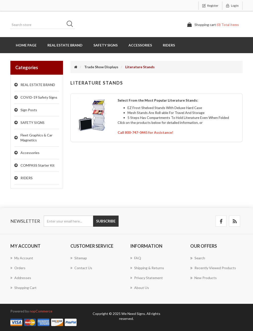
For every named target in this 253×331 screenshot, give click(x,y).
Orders (17, 268)
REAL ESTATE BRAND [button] (65, 45)
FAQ (135, 258)
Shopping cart (23, 288)
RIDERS (27, 178)
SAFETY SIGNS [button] (105, 45)
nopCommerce (41, 311)
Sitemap (78, 258)
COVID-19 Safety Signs (39, 97)
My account (21, 258)
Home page (26, 45)
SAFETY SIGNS (32, 122)
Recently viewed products (213, 267)
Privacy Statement (146, 278)
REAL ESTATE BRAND (38, 85)
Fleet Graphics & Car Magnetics (36, 137)
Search (71, 25)
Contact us (81, 268)
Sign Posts (29, 110)
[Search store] (42, 25)
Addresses (20, 278)
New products (203, 277)
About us (139, 288)
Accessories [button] (140, 45)
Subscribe (106, 221)
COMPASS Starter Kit (38, 165)
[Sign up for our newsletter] (68, 221)
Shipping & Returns (147, 268)
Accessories (30, 153)
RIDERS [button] (169, 45)
